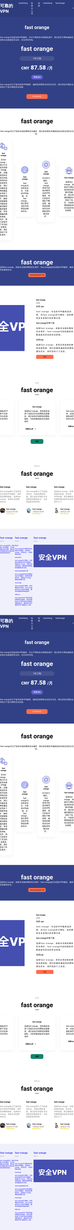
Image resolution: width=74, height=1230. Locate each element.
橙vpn (16, 545)
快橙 (44, 357)
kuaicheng (18, 557)
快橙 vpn (17, 594)
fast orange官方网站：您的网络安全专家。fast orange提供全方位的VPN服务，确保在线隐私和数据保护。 (23, 588)
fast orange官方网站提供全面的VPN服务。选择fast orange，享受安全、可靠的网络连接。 (23, 551)
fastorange (18, 583)
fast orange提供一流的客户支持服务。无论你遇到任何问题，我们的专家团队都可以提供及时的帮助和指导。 (7, 549)
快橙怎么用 (31, 429)
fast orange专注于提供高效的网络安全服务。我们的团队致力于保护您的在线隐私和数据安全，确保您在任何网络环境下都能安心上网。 (23, 601)
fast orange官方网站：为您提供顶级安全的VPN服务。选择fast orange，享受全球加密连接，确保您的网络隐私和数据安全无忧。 (23, 564)
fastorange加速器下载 (37, 275)
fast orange (6, 537)
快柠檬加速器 (37, 96)
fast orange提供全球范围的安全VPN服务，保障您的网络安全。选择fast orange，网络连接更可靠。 (23, 576)
